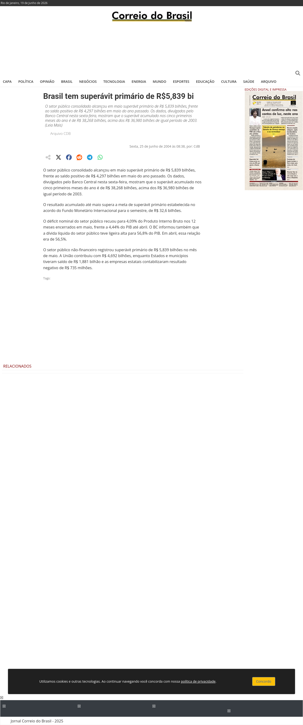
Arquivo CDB (60, 133)
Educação (205, 81)
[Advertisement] (151, 48)
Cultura (228, 81)
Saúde (248, 81)
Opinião (47, 81)
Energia (139, 81)
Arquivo (268, 81)
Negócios (88, 81)
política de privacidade (198, 681)
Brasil (66, 81)
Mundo (159, 81)
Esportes (181, 81)
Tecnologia (114, 81)
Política (25, 81)
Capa (7, 81)
